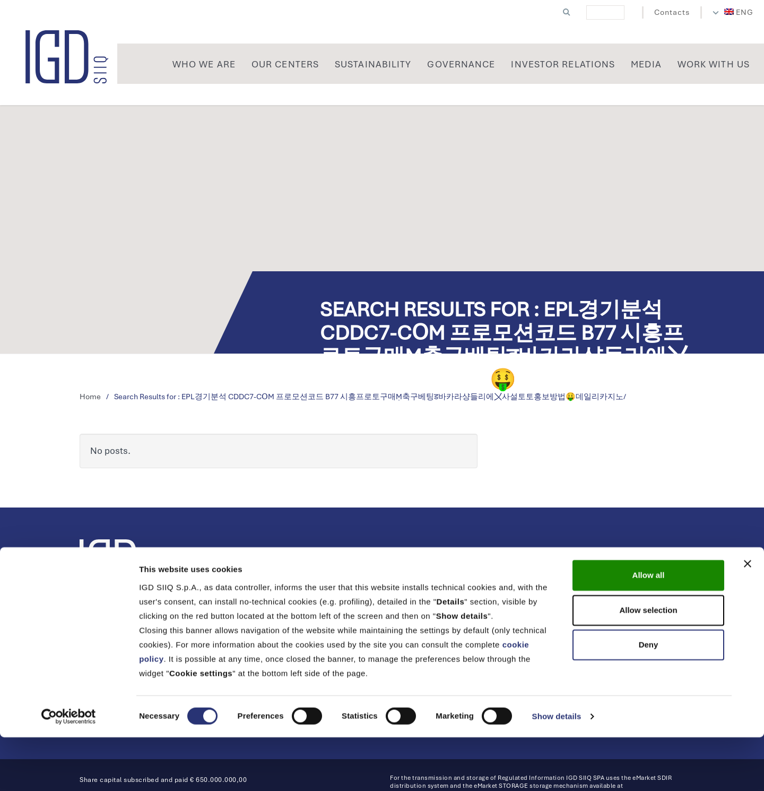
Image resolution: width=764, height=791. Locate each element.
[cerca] (605, 12)
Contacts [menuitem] (672, 12)
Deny (648, 698)
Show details (556, 770)
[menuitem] (739, 12)
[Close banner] (747, 617)
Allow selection (648, 663)
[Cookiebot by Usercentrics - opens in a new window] (68, 770)
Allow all (648, 628)
